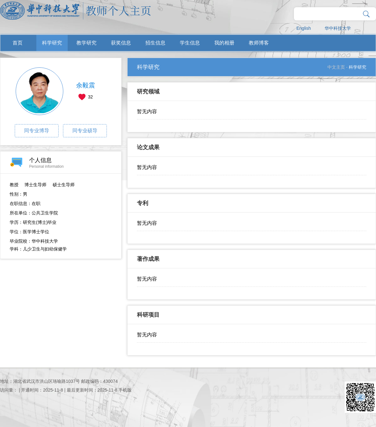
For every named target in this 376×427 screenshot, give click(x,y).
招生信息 (155, 42)
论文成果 (148, 147)
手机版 (125, 390)
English (303, 28)
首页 (18, 42)
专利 (142, 203)
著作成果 (148, 259)
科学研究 (52, 42)
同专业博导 (36, 130)
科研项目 (148, 315)
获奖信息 (121, 42)
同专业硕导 (84, 130)
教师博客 (259, 42)
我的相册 (224, 42)
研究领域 (148, 91)
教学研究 (86, 42)
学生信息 (190, 42)
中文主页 (336, 67)
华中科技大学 (338, 28)
